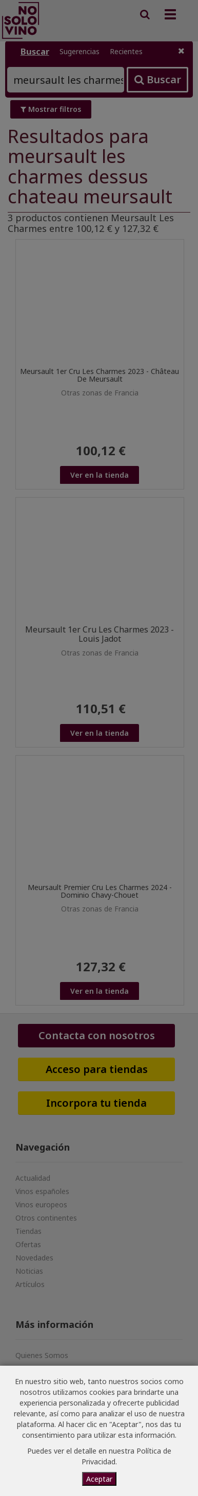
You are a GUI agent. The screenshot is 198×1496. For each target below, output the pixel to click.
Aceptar (99, 1479)
